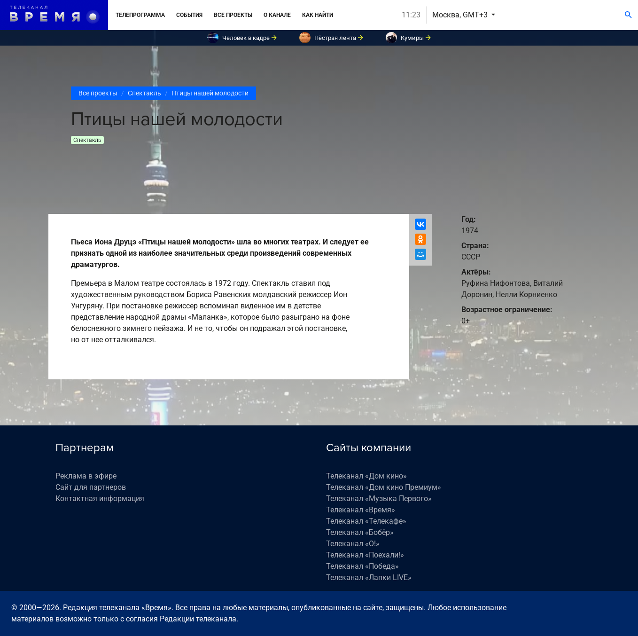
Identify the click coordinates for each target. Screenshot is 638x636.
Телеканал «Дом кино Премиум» (383, 487)
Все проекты (233, 15)
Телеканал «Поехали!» (365, 554)
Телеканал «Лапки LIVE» (369, 577)
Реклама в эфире (86, 475)
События (189, 15)
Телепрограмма (140, 15)
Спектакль (144, 93)
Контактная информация (99, 498)
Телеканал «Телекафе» (366, 521)
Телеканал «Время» (360, 509)
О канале (277, 15)
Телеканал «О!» (353, 543)
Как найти (317, 15)
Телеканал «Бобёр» (360, 532)
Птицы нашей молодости (210, 93)
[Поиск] (628, 15)
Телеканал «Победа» (362, 566)
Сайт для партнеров (90, 487)
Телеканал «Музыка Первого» (379, 498)
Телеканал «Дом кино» (366, 475)
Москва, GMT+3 (461, 14)
